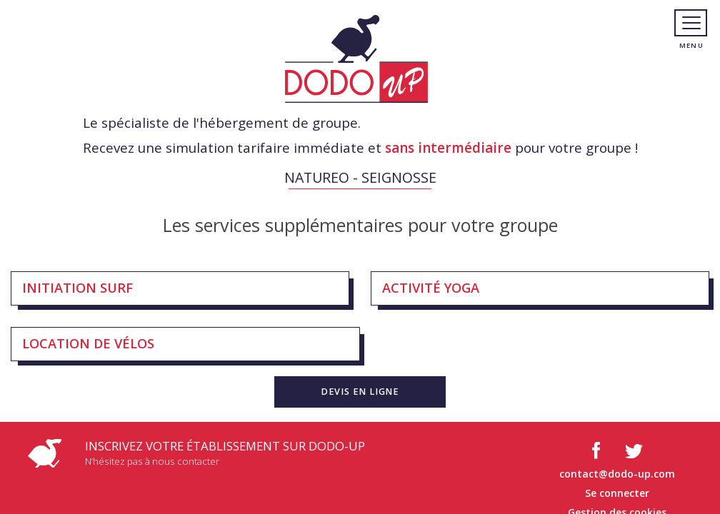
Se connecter (617, 493)
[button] (360, 392)
